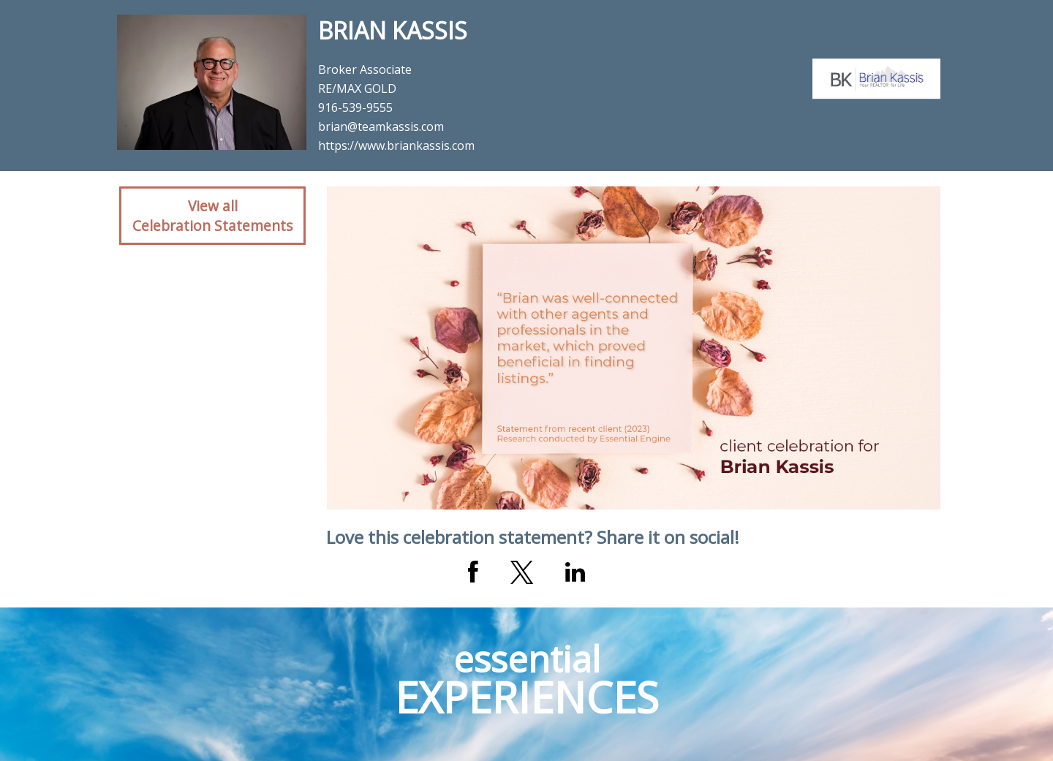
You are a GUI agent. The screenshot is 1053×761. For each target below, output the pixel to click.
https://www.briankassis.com (396, 145)
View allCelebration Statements (212, 215)
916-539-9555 (355, 107)
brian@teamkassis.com (381, 126)
